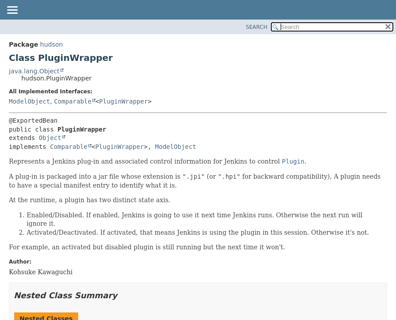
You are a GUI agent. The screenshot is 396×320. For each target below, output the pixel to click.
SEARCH (257, 27)
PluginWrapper (123, 101)
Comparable (72, 101)
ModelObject (29, 101)
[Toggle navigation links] (12, 10)
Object (50, 137)
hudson (51, 44)
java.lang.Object (34, 71)
